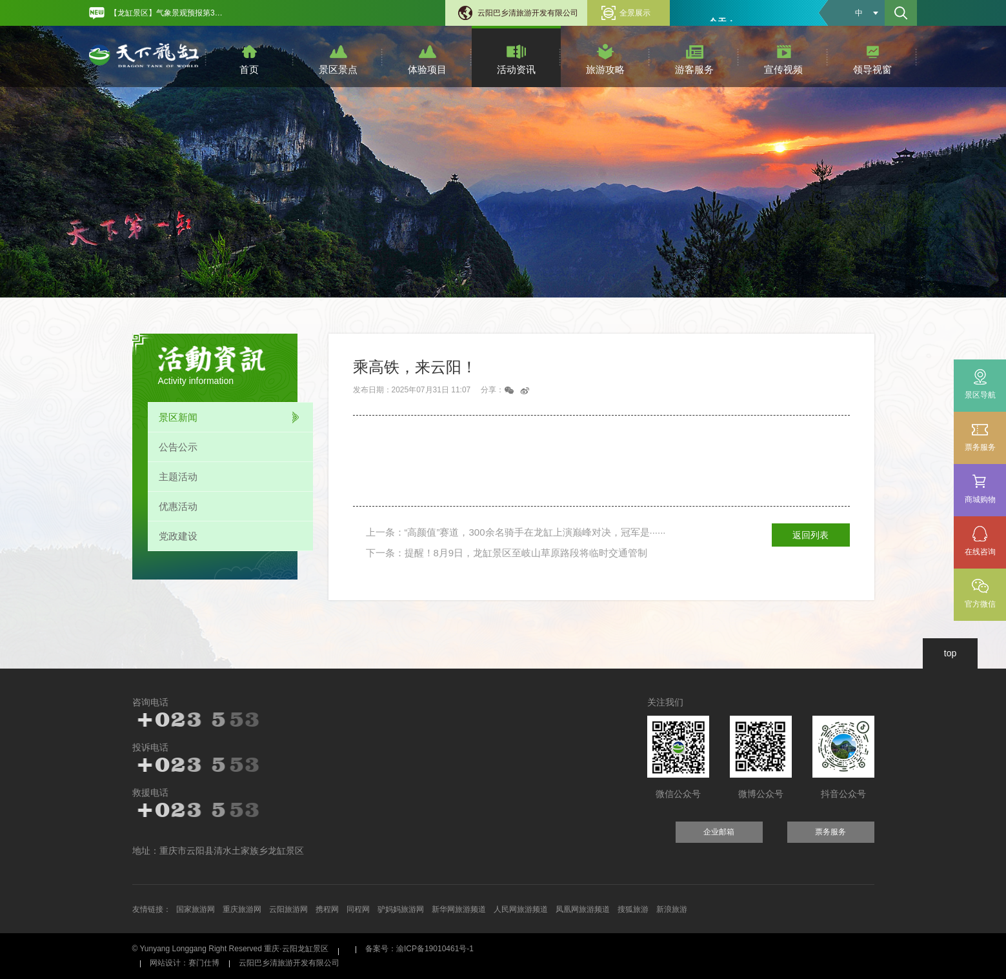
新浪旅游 (671, 909)
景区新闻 (178, 417)
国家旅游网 (195, 909)
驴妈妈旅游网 (400, 909)
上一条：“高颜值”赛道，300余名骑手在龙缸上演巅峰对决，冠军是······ (516, 532)
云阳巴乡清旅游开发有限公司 (528, 12)
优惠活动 (178, 506)
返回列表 (810, 535)
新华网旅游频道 (459, 909)
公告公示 (178, 446)
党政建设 (178, 535)
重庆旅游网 (242, 909)
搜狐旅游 (633, 909)
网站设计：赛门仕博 (184, 962)
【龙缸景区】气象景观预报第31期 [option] (168, 12)
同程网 (358, 909)
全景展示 (634, 12)
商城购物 (980, 489)
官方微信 (980, 604)
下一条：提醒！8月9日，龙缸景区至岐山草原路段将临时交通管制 (507, 552)
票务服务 (980, 436)
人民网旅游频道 (521, 909)
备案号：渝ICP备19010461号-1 (419, 948)
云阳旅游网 (288, 909)
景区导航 (980, 394)
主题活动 (178, 476)
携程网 (327, 909)
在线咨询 (980, 551)
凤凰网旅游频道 (583, 909)
